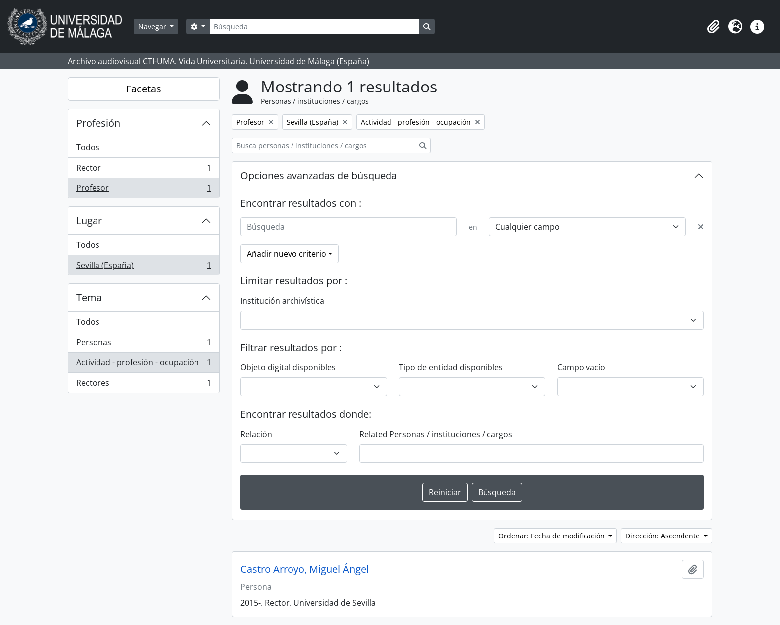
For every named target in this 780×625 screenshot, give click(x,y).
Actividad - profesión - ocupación (143, 365)
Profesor (143, 190)
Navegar (153, 26)
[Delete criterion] (701, 227)
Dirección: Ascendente (663, 535)
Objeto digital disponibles (288, 367)
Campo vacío (581, 367)
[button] (713, 27)
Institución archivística (282, 300)
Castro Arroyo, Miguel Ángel (304, 569)
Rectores (143, 385)
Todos (87, 147)
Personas (143, 344)
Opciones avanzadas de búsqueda (318, 175)
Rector (143, 170)
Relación (256, 434)
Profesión (98, 123)
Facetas (143, 88)
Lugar (89, 220)
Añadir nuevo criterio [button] (286, 253)
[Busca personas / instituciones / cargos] (323, 145)
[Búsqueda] (314, 26)
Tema (89, 297)
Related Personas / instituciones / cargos (435, 434)
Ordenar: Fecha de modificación (552, 535)
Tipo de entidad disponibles (451, 367)
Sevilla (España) (143, 267)
